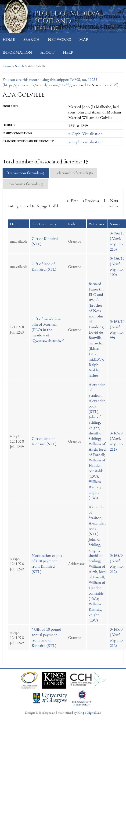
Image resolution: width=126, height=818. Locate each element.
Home (9, 39)
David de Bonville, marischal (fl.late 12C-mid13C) (96, 345)
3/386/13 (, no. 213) (117, 241)
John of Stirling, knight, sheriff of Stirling (96, 427)
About (47, 52)
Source (115, 223)
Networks (59, 39)
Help (68, 52)
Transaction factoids (25, 172)
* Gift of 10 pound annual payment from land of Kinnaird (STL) (46, 637)
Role (72, 223)
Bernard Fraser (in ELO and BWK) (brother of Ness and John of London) (96, 305)
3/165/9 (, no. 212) (117, 563)
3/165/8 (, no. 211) (117, 441)
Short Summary (44, 223)
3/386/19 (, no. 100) (117, 266)
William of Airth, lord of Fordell (97, 449)
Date (14, 223)
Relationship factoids (73, 172)
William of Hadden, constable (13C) (97, 468)
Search (31, 39)
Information (17, 52)
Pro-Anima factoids (25, 183)
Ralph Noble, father (94, 370)
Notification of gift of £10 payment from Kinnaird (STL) (47, 563)
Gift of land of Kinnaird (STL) (44, 266)
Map (83, 39)
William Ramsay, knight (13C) (95, 489)
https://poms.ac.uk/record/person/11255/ (37, 84)
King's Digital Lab (89, 712)
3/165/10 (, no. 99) (117, 329)
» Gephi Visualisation (85, 133)
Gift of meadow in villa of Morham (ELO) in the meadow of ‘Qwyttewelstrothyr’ (48, 329)
